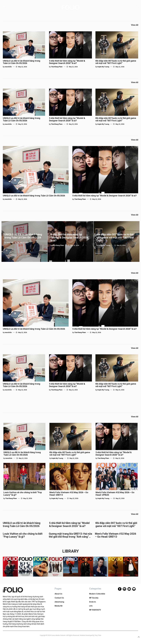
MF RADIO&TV (95, 610)
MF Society (93, 598)
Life (91, 606)
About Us (58, 594)
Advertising (59, 602)
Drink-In (92, 602)
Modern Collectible (97, 594)
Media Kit (58, 606)
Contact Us (59, 598)
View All (134, 25)
